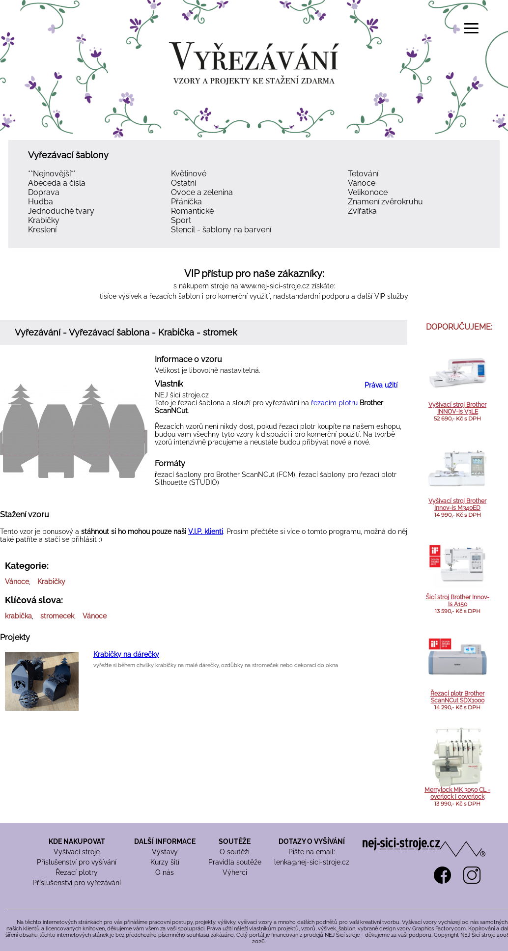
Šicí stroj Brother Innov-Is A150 (457, 601)
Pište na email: (311, 852)
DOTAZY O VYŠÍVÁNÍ (312, 841)
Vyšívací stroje (77, 852)
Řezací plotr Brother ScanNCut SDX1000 (457, 697)
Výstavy (165, 852)
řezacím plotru (334, 403)
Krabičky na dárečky (126, 654)
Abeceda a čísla (56, 183)
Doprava (43, 192)
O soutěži (235, 852)
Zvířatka (362, 211)
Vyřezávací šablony (68, 155)
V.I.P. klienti (205, 531)
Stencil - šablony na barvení (221, 229)
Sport (181, 220)
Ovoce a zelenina (202, 192)
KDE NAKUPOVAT (77, 841)
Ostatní (183, 183)
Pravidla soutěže (234, 862)
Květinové (188, 173)
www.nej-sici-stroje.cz (275, 286)
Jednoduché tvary (61, 211)
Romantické (192, 211)
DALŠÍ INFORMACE (165, 841)
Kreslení (42, 229)
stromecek (57, 616)
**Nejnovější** (52, 173)
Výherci (235, 872)
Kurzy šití (164, 862)
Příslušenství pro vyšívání (76, 862)
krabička (18, 616)
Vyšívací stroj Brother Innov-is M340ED (457, 504)
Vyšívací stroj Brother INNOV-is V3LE (457, 408)
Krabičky (43, 220)
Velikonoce (368, 192)
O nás (164, 872)
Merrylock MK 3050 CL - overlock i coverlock (457, 793)
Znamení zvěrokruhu (385, 201)
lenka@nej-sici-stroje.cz (311, 862)
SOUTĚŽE (235, 841)
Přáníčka (186, 201)
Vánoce (361, 183)
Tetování (363, 173)
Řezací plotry (77, 872)
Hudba (40, 201)
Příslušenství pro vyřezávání (76, 883)
